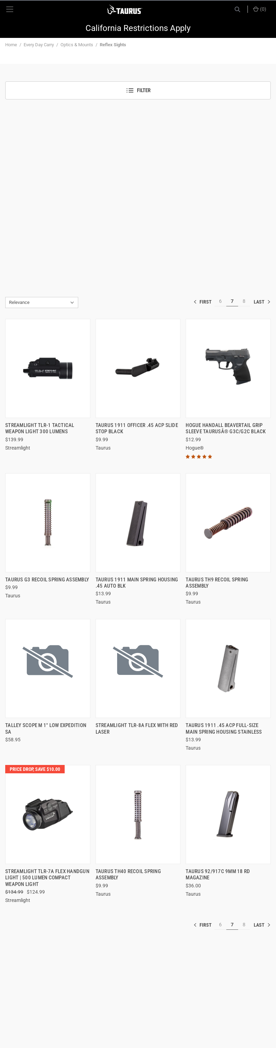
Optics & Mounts (76, 44)
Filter (138, 90)
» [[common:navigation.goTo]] (262, 301)
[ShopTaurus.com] (124, 9)
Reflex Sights (113, 44)
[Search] (237, 9)
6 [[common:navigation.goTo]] (220, 301)
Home (11, 44)
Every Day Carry (39, 44)
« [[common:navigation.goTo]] (204, 301)
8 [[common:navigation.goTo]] (244, 301)
